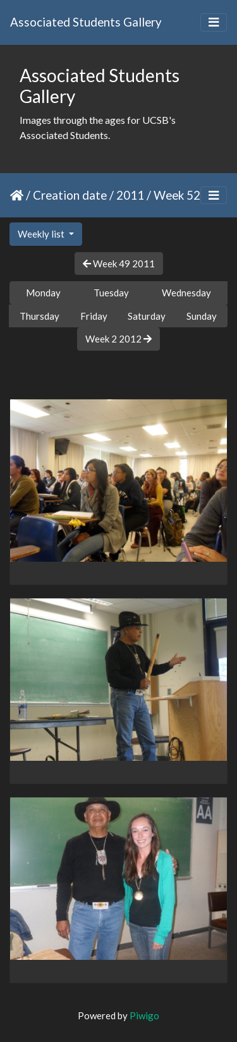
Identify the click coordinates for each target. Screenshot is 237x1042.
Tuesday (111, 292)
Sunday (201, 316)
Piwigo (144, 1015)
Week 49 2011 (119, 263)
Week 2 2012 (118, 338)
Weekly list (42, 233)
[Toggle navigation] (213, 22)
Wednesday (186, 292)
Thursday (39, 316)
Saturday (147, 316)
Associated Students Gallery (86, 22)
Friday (93, 316)
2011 (130, 195)
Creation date (70, 195)
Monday (43, 292)
